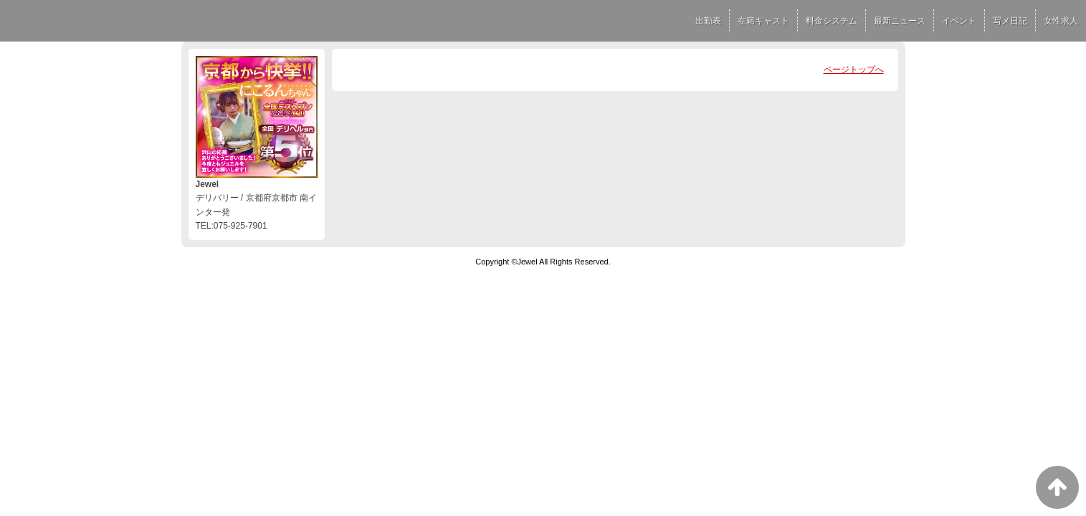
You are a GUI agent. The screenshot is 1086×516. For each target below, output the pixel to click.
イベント (959, 21)
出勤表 (708, 21)
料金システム (831, 21)
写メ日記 (1010, 21)
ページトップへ (854, 69)
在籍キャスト (763, 21)
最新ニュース (899, 21)
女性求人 (1061, 21)
